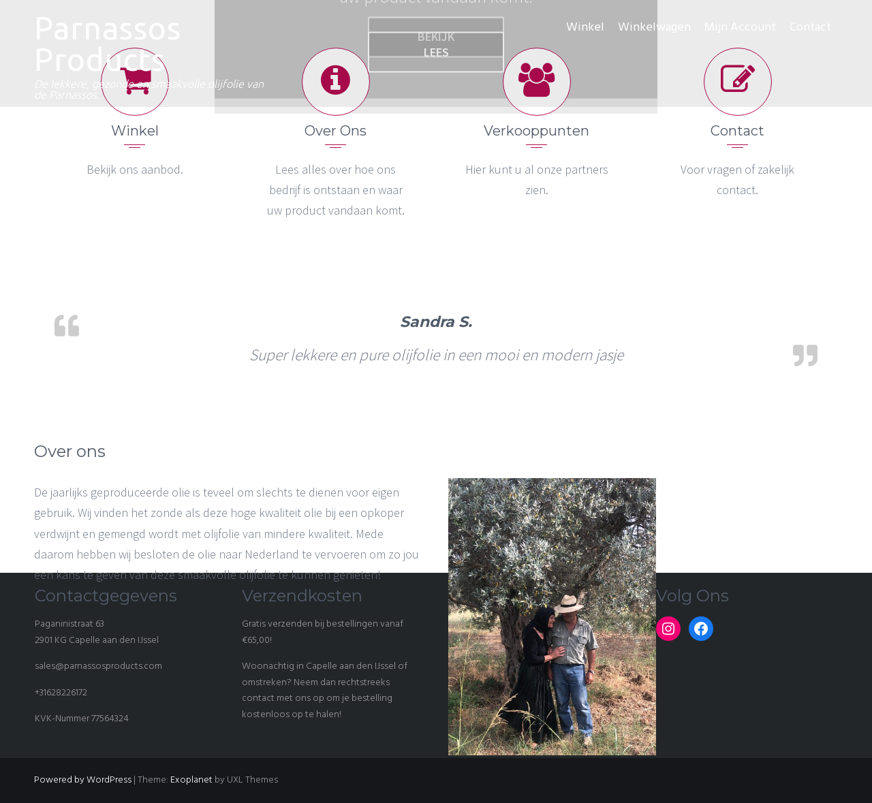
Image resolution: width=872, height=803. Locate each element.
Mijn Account (740, 27)
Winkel (585, 27)
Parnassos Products (107, 43)
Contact (810, 27)
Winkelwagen (654, 27)
